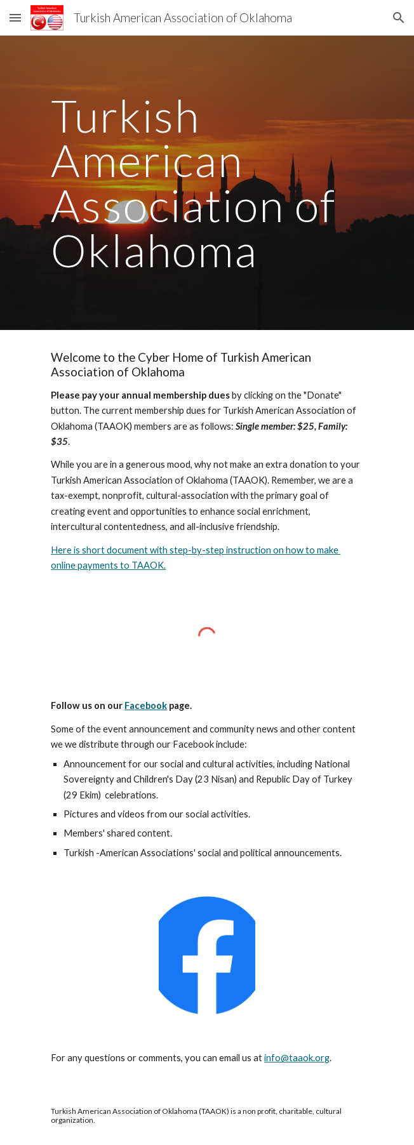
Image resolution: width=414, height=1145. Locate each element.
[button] (15, 17)
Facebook (145, 705)
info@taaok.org (297, 1057)
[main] (207, 183)
